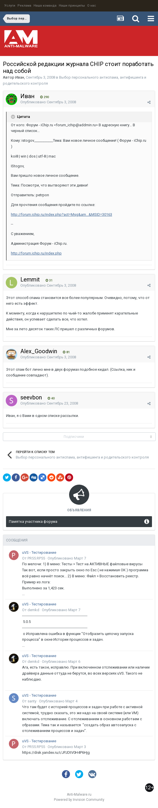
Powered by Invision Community (79, 800)
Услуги (9, 5)
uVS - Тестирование (39, 552)
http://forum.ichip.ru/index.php (36, 253)
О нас (91, 5)
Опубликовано (48, 102)
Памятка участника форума (33, 521)
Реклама (24, 5)
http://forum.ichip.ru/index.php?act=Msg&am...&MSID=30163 (61, 214)
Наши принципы (72, 5)
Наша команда (45, 5)
